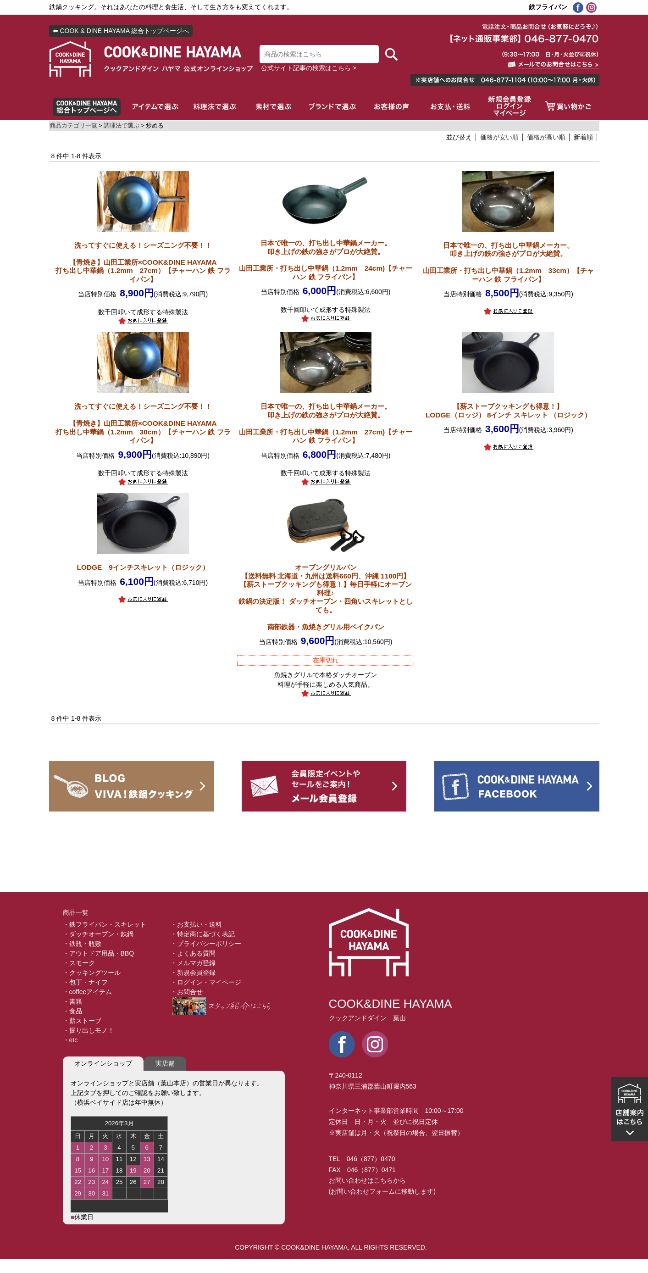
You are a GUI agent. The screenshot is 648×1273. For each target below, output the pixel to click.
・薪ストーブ (82, 1020)
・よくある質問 (193, 953)
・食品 (72, 1011)
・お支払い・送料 (196, 924)
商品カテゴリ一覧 (73, 125)
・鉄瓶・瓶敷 (82, 943)
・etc (70, 1040)
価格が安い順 (499, 137)
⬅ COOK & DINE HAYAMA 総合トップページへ (121, 30)
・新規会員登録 (193, 972)
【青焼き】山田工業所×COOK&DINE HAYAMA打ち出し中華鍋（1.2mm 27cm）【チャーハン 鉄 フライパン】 (143, 262)
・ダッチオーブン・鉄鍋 (98, 934)
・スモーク (79, 963)
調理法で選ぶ (121, 125)
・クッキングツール (92, 972)
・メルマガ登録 (193, 963)
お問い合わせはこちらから (367, 1180)
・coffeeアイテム (87, 991)
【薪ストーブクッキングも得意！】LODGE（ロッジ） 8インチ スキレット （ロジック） (508, 410)
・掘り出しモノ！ (88, 1030)
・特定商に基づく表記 (203, 934)
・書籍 (72, 1001)
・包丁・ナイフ (85, 982)
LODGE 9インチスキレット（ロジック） (143, 567)
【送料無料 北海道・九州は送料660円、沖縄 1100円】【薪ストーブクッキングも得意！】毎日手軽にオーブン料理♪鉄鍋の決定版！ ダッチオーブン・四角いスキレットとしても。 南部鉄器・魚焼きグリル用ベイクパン (325, 596)
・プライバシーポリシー (206, 943)
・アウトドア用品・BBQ (98, 953)
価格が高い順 (546, 137)
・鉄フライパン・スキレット (104, 924)
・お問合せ (187, 991)
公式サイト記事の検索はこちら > (308, 68)
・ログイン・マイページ (206, 982)
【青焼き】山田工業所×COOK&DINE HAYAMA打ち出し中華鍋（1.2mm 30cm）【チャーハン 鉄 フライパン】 (143, 423)
